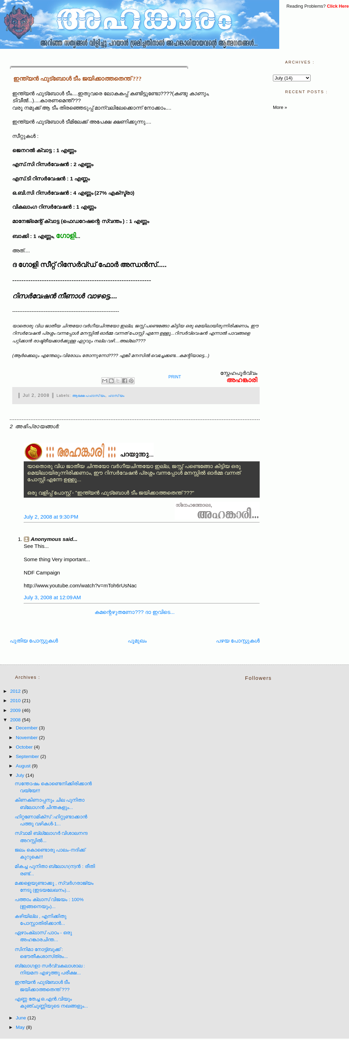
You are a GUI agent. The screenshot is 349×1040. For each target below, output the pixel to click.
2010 (16, 700)
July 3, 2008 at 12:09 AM (52, 597)
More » (280, 107)
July (20, 775)
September (28, 756)
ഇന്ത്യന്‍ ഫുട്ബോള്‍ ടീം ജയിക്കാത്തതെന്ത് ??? (77, 78)
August (24, 765)
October (25, 747)
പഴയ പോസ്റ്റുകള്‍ (238, 641)
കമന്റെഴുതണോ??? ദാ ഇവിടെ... (134, 612)
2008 (16, 719)
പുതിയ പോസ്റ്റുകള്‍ (34, 641)
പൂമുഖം (137, 641)
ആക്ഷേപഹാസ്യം (88, 396)
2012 (16, 691)
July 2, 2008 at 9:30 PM (51, 517)
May (21, 1027)
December (27, 727)
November (27, 737)
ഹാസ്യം (116, 396)
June (21, 1017)
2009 (16, 710)
